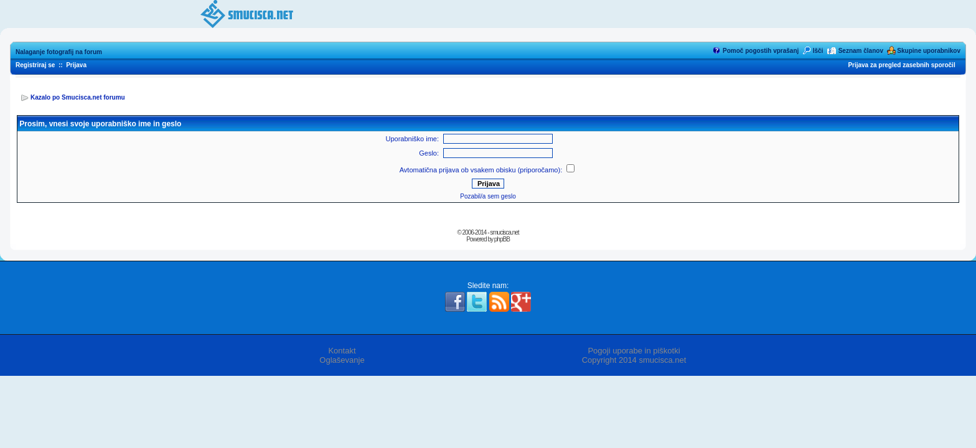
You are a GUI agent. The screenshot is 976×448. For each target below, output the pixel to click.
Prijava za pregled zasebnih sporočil (901, 65)
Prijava (76, 65)
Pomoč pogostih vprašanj (761, 50)
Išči (818, 50)
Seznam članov (860, 50)
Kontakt (341, 350)
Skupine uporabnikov (928, 50)
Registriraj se (35, 65)
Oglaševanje (341, 360)
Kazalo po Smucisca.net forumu (77, 97)
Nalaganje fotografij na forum (59, 52)
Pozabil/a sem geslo (488, 196)
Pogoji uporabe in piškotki (634, 350)
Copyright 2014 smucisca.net (634, 360)
